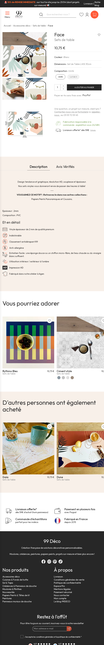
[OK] (69, 628)
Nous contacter (61, 595)
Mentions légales (62, 589)
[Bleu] (59, 377)
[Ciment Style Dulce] (72, 377)
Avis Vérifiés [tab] (65, 166)
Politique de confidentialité (67, 582)
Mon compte (60, 598)
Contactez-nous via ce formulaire (71, 111)
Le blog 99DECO (62, 601)
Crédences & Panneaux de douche (19, 586)
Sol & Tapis (7, 582)
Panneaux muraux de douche (17, 601)
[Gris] (63, 377)
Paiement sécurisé (63, 592)
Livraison (88, 3)
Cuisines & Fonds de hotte (15, 579)
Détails (93, 130)
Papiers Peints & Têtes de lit (16, 595)
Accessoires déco (11, 576)
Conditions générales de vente (69, 579)
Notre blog (97, 4)
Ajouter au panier (84, 87)
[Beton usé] (68, 377)
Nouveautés (8, 592)
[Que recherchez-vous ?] (57, 14)
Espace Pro (59, 586)
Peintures (7, 598)
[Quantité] (57, 87)
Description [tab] (38, 166)
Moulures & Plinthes (12, 589)
